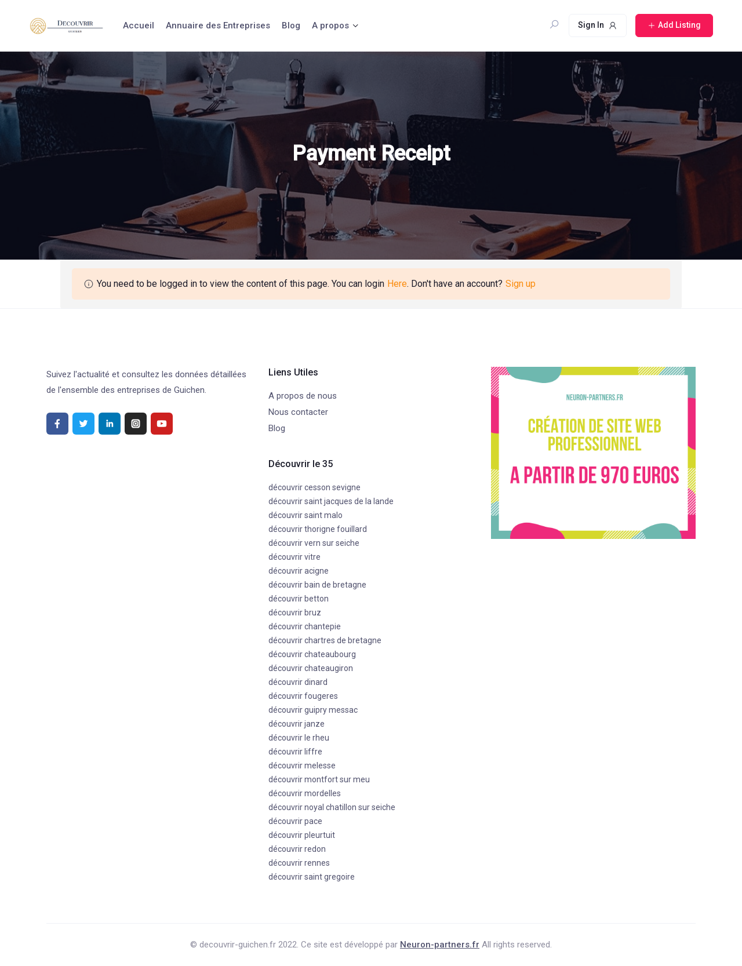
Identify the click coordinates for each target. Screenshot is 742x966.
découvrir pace (295, 821)
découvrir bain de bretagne (317, 584)
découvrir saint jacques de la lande (331, 501)
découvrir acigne (298, 570)
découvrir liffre (295, 751)
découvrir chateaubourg (312, 654)
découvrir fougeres (303, 696)
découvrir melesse (302, 765)
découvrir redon (297, 849)
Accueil (138, 25)
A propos (330, 25)
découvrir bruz (294, 612)
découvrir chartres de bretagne (324, 640)
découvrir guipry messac (313, 710)
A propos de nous (302, 396)
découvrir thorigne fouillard (317, 529)
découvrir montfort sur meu (319, 779)
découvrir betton (298, 598)
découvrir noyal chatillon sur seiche (331, 807)
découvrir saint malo (305, 515)
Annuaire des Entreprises (218, 25)
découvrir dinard (298, 682)
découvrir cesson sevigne (314, 487)
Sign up (520, 283)
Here (397, 283)
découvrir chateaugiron (310, 668)
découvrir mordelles (304, 793)
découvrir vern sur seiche (313, 543)
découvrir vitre (294, 557)
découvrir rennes (299, 862)
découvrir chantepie (304, 626)
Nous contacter (298, 412)
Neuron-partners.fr (439, 944)
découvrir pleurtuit (301, 835)
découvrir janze (296, 723)
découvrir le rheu (298, 737)
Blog (291, 25)
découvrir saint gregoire (311, 876)
